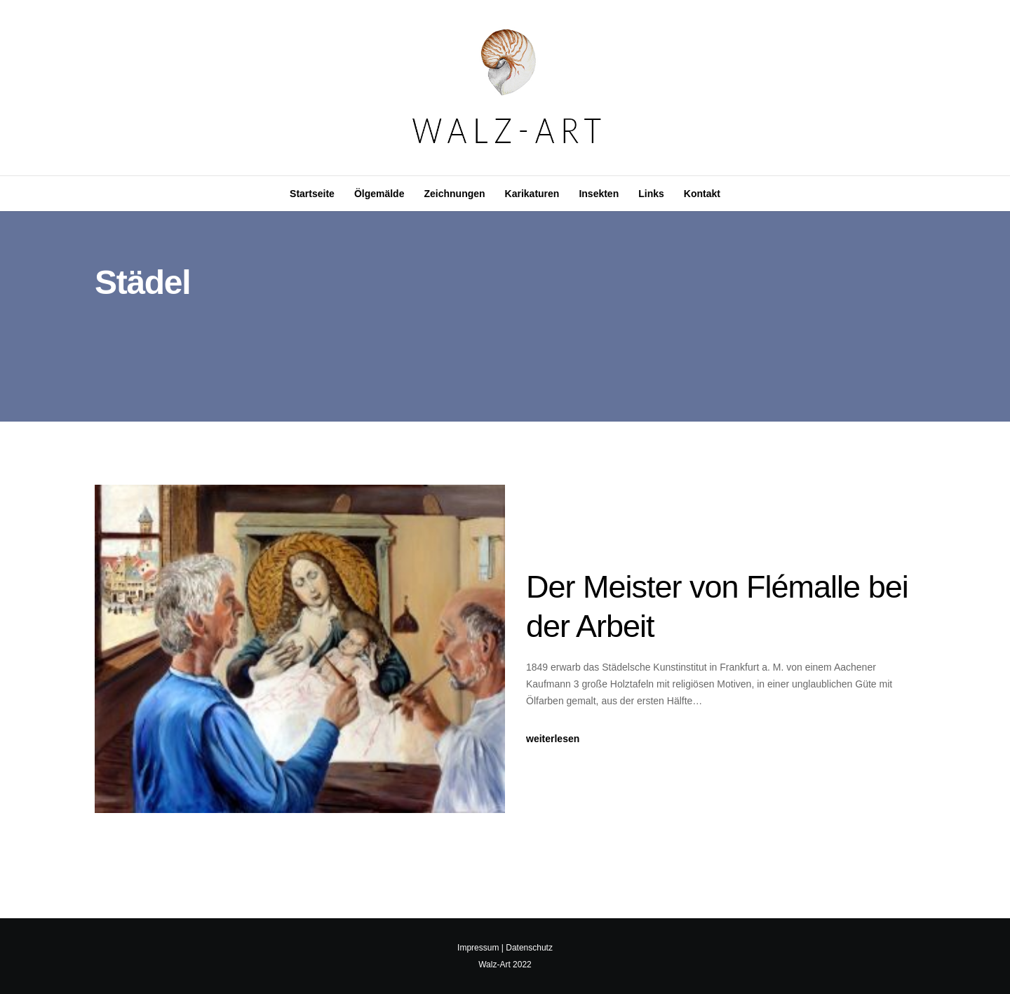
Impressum (478, 948)
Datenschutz (529, 948)
